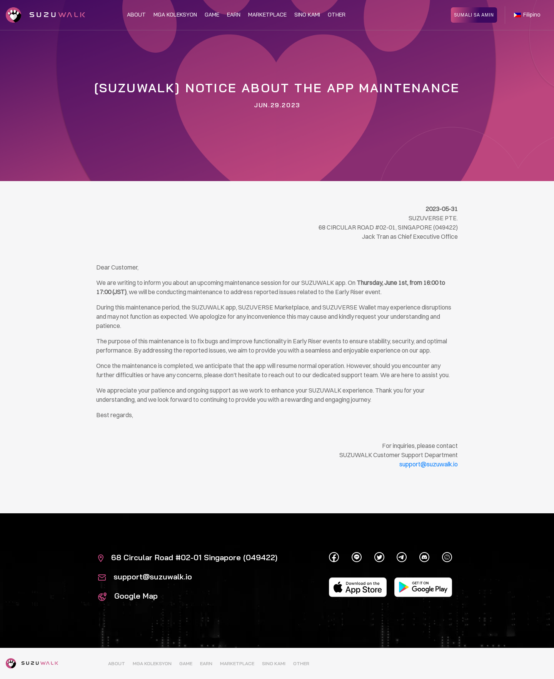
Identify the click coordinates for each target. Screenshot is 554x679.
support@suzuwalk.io (145, 576)
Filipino (527, 14)
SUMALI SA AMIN (474, 14)
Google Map (128, 596)
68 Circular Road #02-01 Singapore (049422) (187, 557)
